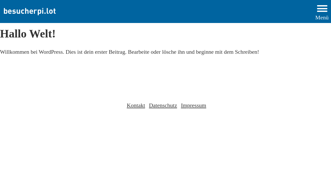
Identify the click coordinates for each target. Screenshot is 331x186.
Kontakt (136, 105)
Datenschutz (163, 105)
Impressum (193, 105)
